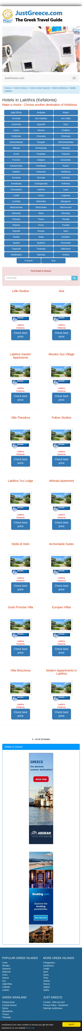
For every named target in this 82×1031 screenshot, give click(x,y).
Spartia (16, 243)
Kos (4, 981)
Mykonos (6, 972)
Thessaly (6, 1017)
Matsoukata (40, 207)
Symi (45, 972)
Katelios (16, 171)
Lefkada (6, 987)
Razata (41, 231)
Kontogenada (41, 183)
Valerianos (66, 249)
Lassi (65, 189)
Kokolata (66, 177)
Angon (66, 112)
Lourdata (16, 201)
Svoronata (66, 243)
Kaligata (41, 160)
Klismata (41, 177)
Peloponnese (8, 1002)
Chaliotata (16, 136)
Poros (41, 225)
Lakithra (41, 189)
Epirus (5, 1008)
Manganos (66, 201)
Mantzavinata (16, 207)
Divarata (66, 148)
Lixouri (41, 195)
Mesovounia (66, 207)
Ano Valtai (66, 118)
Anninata (16, 118)
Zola (53, 260)
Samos (5, 978)
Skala (41, 237)
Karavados (66, 160)
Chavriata (41, 136)
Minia (41, 213)
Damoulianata (16, 142)
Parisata (16, 219)
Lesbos (5, 990)
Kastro (66, 166)
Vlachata (41, 254)
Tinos (45, 978)
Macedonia (7, 1011)
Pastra (41, 219)
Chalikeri (66, 130)
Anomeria (16, 124)
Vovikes (65, 254)
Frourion (16, 160)
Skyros (46, 984)
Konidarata (16, 183)
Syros (46, 975)
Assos (16, 130)
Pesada (65, 219)
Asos (65, 124)
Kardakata (41, 166)
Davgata (41, 142)
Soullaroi (66, 237)
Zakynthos (7, 984)
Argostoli (41, 124)
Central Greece (9, 1005)
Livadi (16, 195)
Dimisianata (41, 148)
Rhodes (6, 965)
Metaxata (16, 213)
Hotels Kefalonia (59, 88)
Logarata (66, 195)
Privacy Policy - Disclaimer (55, 1005)
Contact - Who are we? (54, 1002)
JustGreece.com (14, 78)
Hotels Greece (20, 88)
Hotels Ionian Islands (39, 88)
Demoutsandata (65, 142)
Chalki (46, 968)
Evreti (16, 154)
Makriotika (41, 201)
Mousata (66, 213)
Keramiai (16, 177)
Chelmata (65, 136)
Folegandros (49, 962)
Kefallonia (66, 171)
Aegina (46, 987)
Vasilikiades (16, 254)
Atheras (41, 130)
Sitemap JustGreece (53, 1008)
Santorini (6, 968)
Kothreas (65, 183)
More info (30, 1028)
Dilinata (16, 148)
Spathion (41, 243)
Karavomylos (16, 166)
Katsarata (41, 171)
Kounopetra (16, 189)
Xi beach (28, 260)
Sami (65, 231)
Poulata (65, 225)
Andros (46, 981)
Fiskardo (66, 154)
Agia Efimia (16, 112)
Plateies (16, 225)
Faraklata (41, 154)
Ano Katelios (41, 118)
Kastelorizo (48, 965)
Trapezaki (16, 249)
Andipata (41, 112)
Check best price (20, 334)
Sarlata (16, 237)
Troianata (41, 249)
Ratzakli (16, 231)
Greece (8, 88)
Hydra (46, 990)
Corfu (4, 975)
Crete (4, 962)
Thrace (5, 1014)
